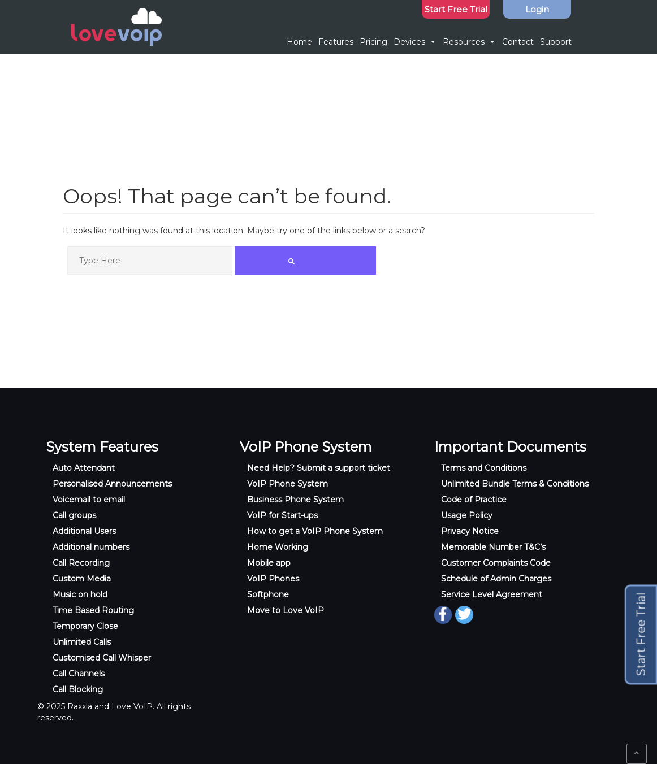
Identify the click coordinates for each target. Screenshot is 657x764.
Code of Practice (474, 499)
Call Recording (81, 563)
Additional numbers (91, 547)
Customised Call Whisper (102, 658)
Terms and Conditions (483, 468)
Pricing (373, 42)
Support (556, 42)
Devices (415, 42)
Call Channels (79, 673)
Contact (518, 42)
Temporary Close (85, 626)
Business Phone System (295, 499)
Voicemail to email (89, 499)
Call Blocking (78, 689)
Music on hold (80, 594)
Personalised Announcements (112, 484)
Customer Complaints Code (496, 563)
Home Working (277, 547)
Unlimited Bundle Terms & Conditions (515, 484)
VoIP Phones (273, 579)
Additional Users (84, 531)
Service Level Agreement (491, 594)
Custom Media (82, 579)
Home (299, 42)
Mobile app (269, 563)
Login (537, 9)
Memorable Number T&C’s (493, 547)
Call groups (74, 515)
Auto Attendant (84, 468)
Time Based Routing (93, 610)
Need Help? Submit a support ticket (318, 468)
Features (335, 42)
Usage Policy (466, 515)
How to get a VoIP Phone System (315, 531)
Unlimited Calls (82, 642)
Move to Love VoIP (285, 610)
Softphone (268, 594)
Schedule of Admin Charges (496, 579)
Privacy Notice (470, 531)
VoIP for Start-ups (282, 515)
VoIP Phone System (287, 484)
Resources (469, 42)
